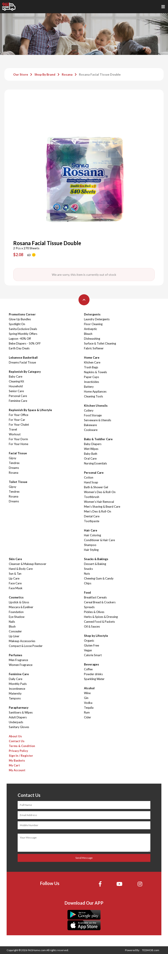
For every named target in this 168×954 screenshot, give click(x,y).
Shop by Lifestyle (96, 635)
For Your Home (18, 444)
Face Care (15, 583)
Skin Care (15, 559)
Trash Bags (91, 367)
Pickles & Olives (94, 612)
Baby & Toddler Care (98, 439)
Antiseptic (90, 329)
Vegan (88, 650)
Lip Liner (14, 636)
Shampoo (90, 545)
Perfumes (15, 655)
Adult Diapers (18, 717)
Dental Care (91, 516)
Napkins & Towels (95, 372)
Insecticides (91, 382)
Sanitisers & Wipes (21, 712)
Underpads (16, 722)
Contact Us (16, 741)
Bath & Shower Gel (96, 487)
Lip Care (14, 578)
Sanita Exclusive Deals (23, 329)
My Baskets (17, 760)
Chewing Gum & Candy (99, 578)
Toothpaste (91, 521)
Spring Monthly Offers (23, 333)
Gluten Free (91, 645)
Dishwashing (92, 338)
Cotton (88, 477)
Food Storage (93, 415)
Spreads (89, 607)
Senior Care (16, 391)
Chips (87, 583)
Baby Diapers (92, 444)
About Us (15, 736)
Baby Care (15, 376)
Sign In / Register (21, 755)
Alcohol (89, 688)
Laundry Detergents (97, 319)
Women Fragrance (20, 665)
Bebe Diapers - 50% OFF (25, 343)
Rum (87, 712)
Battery (89, 386)
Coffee (88, 669)
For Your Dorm (18, 439)
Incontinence (17, 688)
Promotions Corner (22, 314)
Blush (12, 626)
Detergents (92, 314)
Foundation (16, 612)
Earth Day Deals (19, 348)
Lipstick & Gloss (19, 602)
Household (16, 386)
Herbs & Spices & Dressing (101, 617)
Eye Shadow (16, 617)
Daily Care (15, 679)
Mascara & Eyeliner (21, 607)
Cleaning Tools (93, 396)
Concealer (15, 631)
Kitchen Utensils (96, 405)
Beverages (91, 664)
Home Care (91, 357)
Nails (12, 621)
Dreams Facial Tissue (22, 362)
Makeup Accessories (22, 641)
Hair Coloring (92, 535)
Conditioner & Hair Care (99, 540)
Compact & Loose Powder (26, 646)
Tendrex (14, 463)
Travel (13, 429)
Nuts (87, 573)
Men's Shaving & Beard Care (102, 506)
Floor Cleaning (93, 324)
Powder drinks (93, 674)
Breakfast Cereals (95, 597)
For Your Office (18, 415)
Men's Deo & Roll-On (97, 511)
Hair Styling (91, 550)
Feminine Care (18, 400)
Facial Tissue (18, 453)
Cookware (90, 430)
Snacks (88, 568)
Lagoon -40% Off (20, 338)
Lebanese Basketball (23, 357)
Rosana (67, 74)
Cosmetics (16, 597)
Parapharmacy (18, 707)
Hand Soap (91, 482)
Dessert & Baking (95, 564)
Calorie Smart (93, 655)
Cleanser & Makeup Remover (27, 564)
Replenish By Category (25, 371)
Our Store (20, 74)
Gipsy (12, 458)
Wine (87, 693)
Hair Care (90, 530)
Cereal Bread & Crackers (100, 602)
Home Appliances (95, 391)
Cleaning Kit (16, 381)
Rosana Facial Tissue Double (100, 74)
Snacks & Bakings (96, 559)
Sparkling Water (94, 679)
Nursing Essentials (95, 463)
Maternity (15, 693)
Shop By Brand (44, 74)
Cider (87, 717)
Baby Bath (90, 453)
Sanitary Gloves (19, 727)
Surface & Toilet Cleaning (100, 343)
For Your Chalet (19, 424)
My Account (17, 770)
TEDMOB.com (150, 950)
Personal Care (18, 396)
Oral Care (90, 458)
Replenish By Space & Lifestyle (30, 410)
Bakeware (90, 425)
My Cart (14, 765)
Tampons (15, 698)
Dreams (14, 468)
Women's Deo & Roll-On (100, 492)
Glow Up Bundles (20, 319)
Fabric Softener (94, 348)
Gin (86, 698)
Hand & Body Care (21, 568)
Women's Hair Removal (99, 501)
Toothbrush (91, 497)
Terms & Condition (22, 746)
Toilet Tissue (18, 482)
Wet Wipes (91, 449)
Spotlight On (17, 324)
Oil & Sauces (92, 626)
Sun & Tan (15, 573)
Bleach (88, 333)
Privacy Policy (18, 751)
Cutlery (88, 410)
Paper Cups (91, 377)
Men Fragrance (18, 660)
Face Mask (15, 588)
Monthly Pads (18, 684)
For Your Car (17, 419)
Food (87, 592)
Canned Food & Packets (99, 621)
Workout (15, 434)
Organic (89, 640)
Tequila (88, 707)
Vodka (88, 702)
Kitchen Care (92, 362)
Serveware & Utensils (97, 420)
